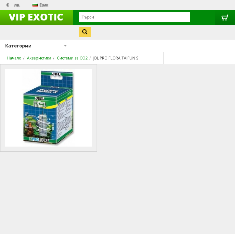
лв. (17, 4)
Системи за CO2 (72, 58)
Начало (14, 58)
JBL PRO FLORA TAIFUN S (115, 58)
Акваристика (39, 58)
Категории (36, 46)
